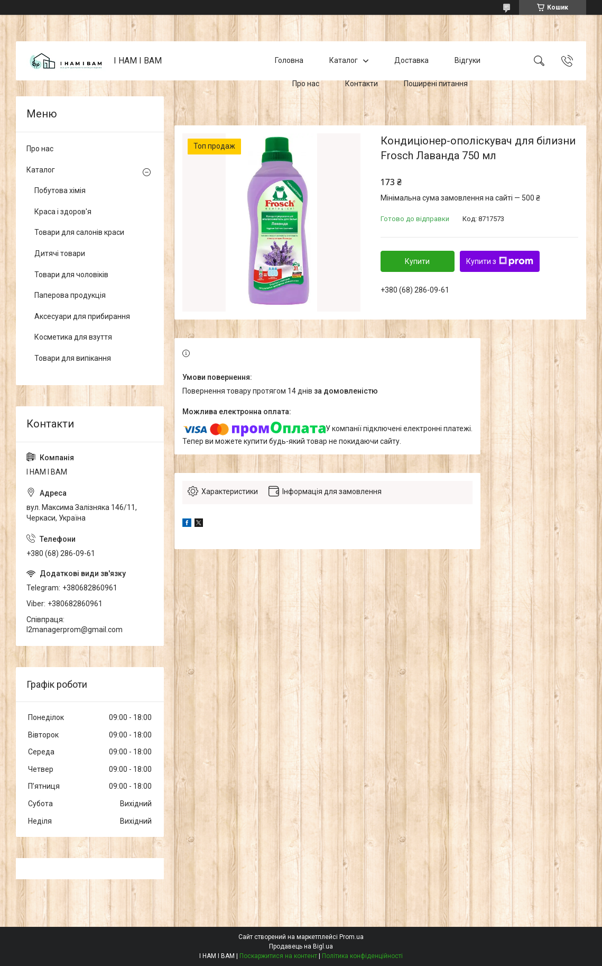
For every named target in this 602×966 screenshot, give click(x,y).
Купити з (499, 261)
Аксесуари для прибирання (82, 316)
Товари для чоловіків (71, 274)
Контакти (361, 83)
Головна (289, 60)
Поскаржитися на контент (278, 956)
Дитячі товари (59, 253)
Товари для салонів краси (79, 232)
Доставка (411, 60)
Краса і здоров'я (62, 211)
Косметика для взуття (73, 337)
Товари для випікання (72, 358)
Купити (417, 261)
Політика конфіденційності (362, 956)
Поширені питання (436, 83)
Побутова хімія (60, 190)
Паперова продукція (70, 295)
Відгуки (467, 60)
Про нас (305, 83)
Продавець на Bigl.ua (301, 946)
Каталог (343, 60)
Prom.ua (351, 937)
